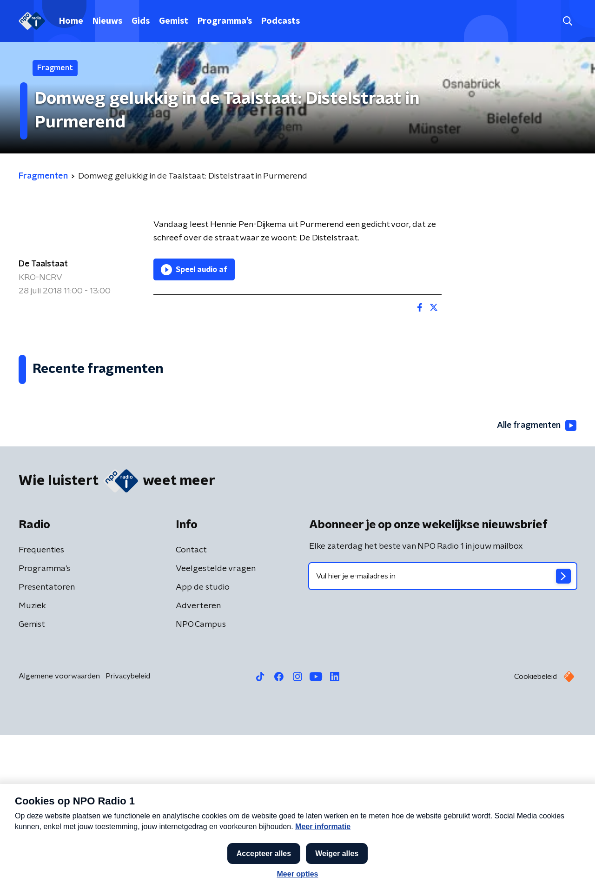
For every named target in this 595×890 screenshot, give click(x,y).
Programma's (225, 21)
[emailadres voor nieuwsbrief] (442, 731)
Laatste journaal (453, 870)
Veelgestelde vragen (216, 723)
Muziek (32, 761)
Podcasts (280, 21)
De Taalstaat (43, 264)
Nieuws (107, 21)
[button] (263, 870)
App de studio (203, 742)
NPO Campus (201, 779)
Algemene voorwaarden (59, 831)
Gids (141, 21)
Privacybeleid (128, 831)
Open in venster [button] (553, 870)
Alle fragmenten (536, 579)
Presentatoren (47, 742)
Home (71, 21)
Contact (191, 705)
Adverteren (198, 761)
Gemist (173, 21)
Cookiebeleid (535, 831)
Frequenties (41, 705)
